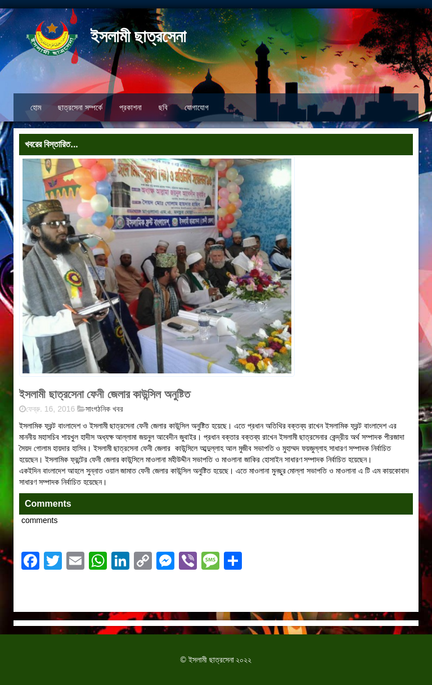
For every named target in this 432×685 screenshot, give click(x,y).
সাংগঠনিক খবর (104, 408)
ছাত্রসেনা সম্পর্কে (80, 107)
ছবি (163, 107)
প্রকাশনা (130, 107)
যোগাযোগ (196, 107)
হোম (35, 107)
